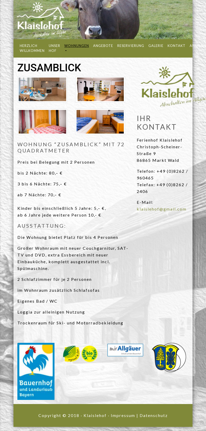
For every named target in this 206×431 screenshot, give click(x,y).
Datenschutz (154, 415)
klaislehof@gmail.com (162, 208)
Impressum (123, 415)
